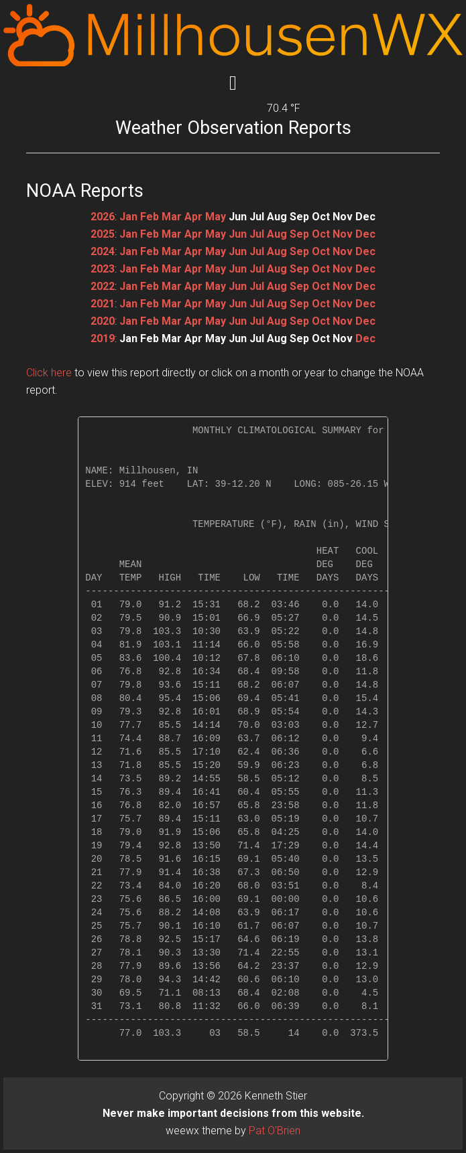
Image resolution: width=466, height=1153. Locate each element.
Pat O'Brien (274, 1130)
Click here (49, 372)
